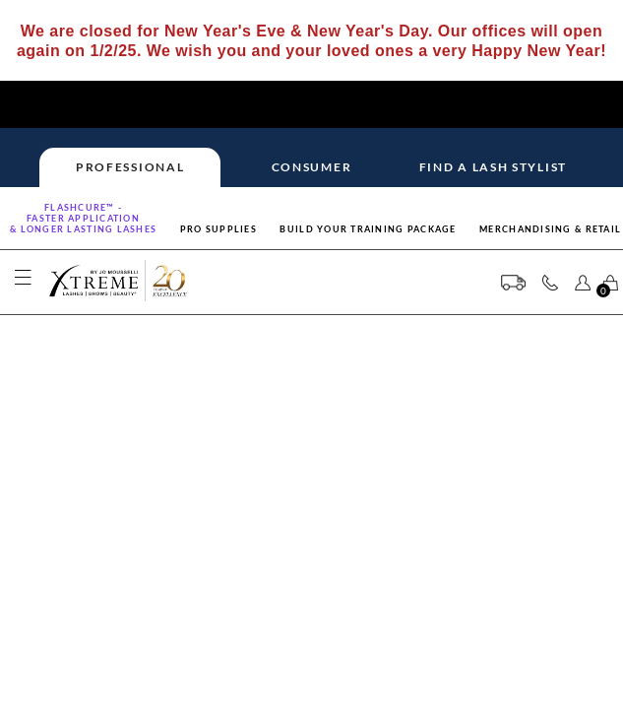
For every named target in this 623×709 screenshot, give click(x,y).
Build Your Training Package (368, 229)
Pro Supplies (218, 229)
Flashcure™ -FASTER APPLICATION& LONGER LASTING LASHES (83, 218)
